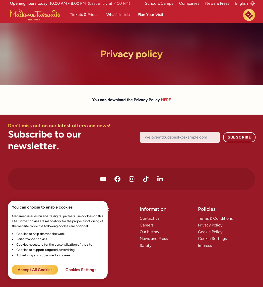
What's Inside (118, 14)
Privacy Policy (210, 225)
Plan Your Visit (150, 14)
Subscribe (239, 137)
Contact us (149, 218)
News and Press (154, 238)
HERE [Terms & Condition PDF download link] (166, 99)
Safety (145, 245)
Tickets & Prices (84, 14)
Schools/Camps (159, 3)
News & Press (217, 3)
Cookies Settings (81, 269)
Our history (149, 231)
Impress (205, 245)
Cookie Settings (212, 238)
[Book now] (249, 15)
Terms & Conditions (215, 218)
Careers (146, 225)
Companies (189, 3)
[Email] (180, 137)
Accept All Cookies (35, 269)
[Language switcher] (241, 3)
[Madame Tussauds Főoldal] (37, 15)
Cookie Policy (210, 231)
